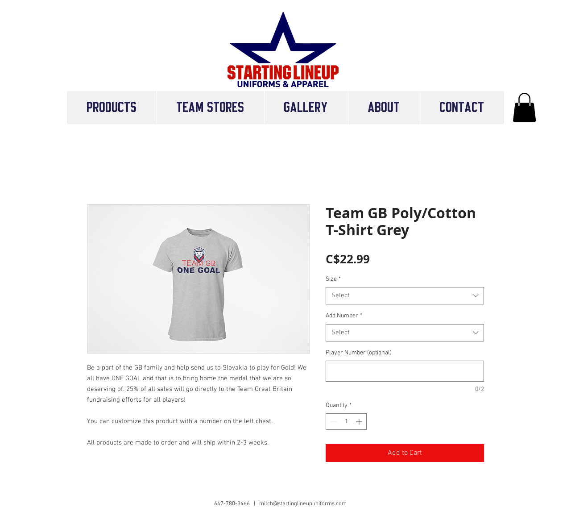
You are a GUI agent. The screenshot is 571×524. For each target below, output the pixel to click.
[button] (210, 107)
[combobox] (405, 295)
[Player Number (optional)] (405, 371)
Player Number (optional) (359, 353)
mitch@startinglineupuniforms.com (303, 503)
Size (333, 279)
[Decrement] (332, 421)
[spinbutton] (346, 421)
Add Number (344, 316)
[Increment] (359, 421)
